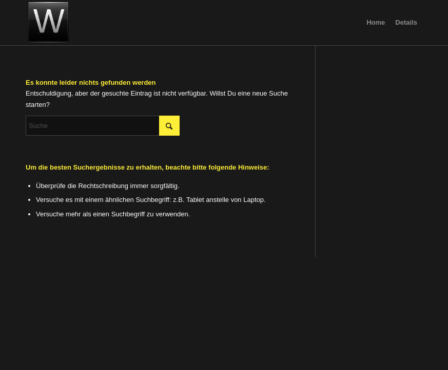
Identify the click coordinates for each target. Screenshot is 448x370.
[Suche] (103, 126)
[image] (48, 22)
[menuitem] (375, 22)
